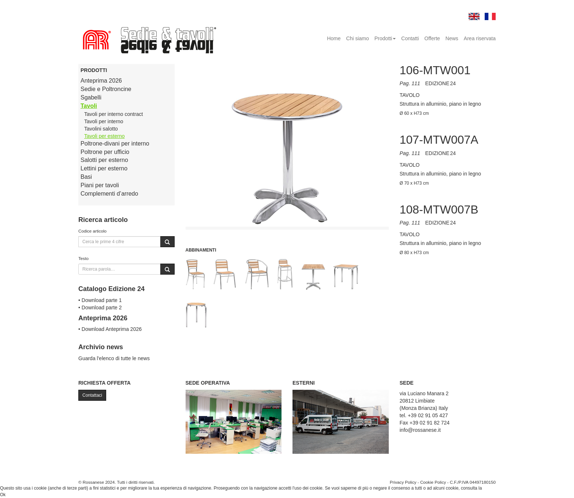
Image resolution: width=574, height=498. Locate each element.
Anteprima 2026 (101, 81)
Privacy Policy (403, 482)
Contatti (410, 38)
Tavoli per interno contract (113, 114)
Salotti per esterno (104, 160)
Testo (83, 258)
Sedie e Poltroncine (106, 89)
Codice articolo (92, 231)
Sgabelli (91, 97)
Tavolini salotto (101, 129)
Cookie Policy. (497, 488)
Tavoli (89, 106)
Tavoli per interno (103, 121)
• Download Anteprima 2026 (110, 329)
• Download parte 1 (100, 300)
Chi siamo (357, 38)
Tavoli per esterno (104, 136)
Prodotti (385, 38)
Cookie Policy (433, 482)
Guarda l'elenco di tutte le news (114, 358)
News (452, 38)
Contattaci (92, 395)
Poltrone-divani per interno (115, 143)
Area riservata (480, 38)
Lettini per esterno (104, 168)
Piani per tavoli (100, 185)
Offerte (432, 38)
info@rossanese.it (420, 430)
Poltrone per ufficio (105, 152)
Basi (86, 177)
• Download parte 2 (100, 307)
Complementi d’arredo (109, 193)
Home (333, 38)
